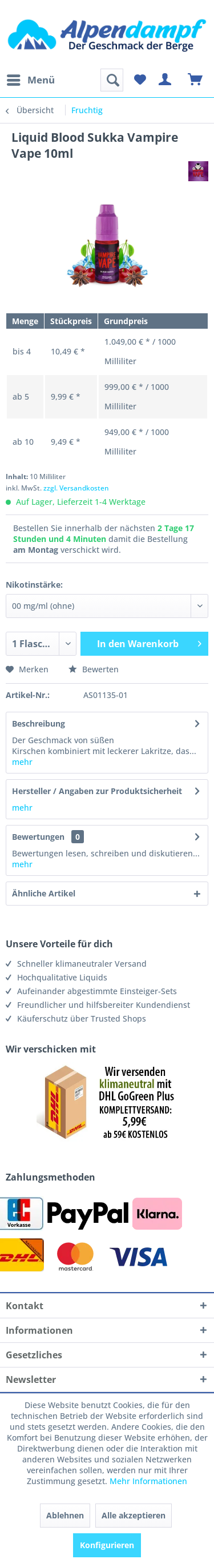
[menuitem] (30, 80)
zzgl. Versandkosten (76, 488)
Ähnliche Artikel (43, 893)
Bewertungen (38, 836)
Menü (31, 78)
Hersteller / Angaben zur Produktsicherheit (97, 791)
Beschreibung (38, 723)
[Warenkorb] (195, 80)
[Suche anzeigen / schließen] (111, 80)
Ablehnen (65, 1515)
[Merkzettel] (139, 80)
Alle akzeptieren (133, 1515)
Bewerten (93, 669)
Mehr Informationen (148, 1481)
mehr (22, 761)
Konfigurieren (107, 1545)
